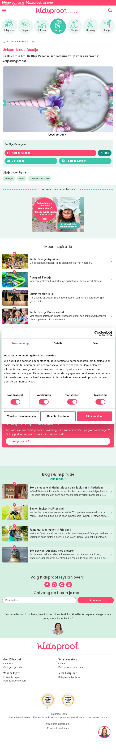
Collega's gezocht (12, 667)
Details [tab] (58, 343)
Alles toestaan (94, 416)
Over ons (8, 663)
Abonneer (95, 600)
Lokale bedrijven (12, 677)
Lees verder (57, 134)
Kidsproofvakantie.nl (69, 677)
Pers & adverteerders (14, 680)
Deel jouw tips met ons (70, 667)
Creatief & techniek (39, 178)
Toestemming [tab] (20, 343)
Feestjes (9, 178)
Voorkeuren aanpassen (21, 416)
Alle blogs (58, 478)
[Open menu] (4, 10)
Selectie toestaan (58, 416)
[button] (3, 103)
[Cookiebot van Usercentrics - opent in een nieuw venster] (97, 333)
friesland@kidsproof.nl (58, 724)
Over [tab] (96, 343)
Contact (62, 663)
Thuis (21, 178)
